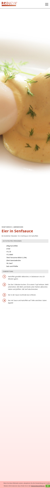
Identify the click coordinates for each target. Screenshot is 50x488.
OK (48, 486)
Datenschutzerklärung (38, 486)
